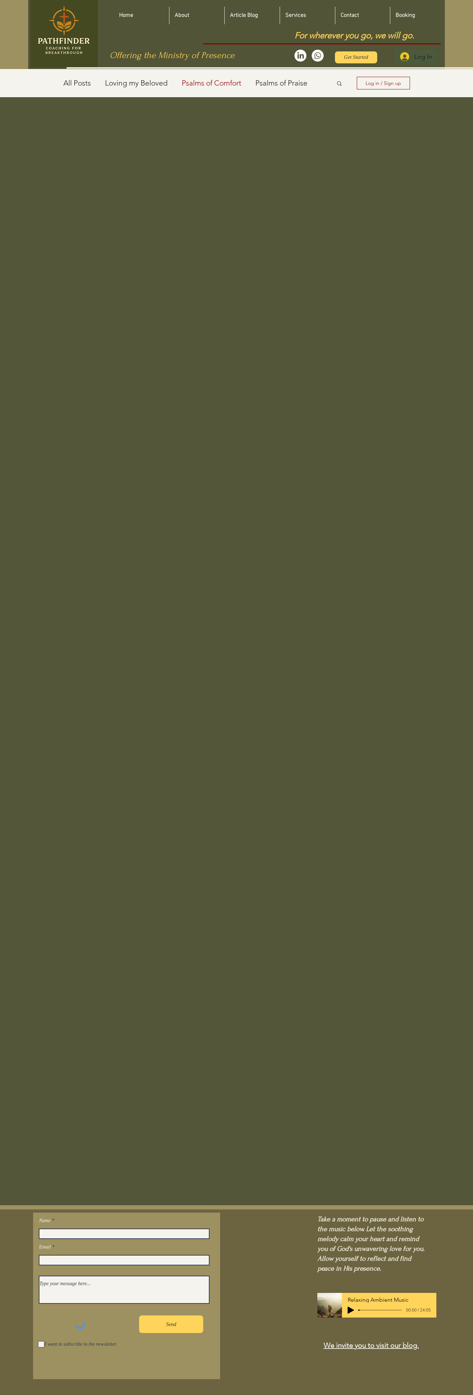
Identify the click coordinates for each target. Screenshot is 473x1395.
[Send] (171, 1324)
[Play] (351, 1310)
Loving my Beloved (136, 83)
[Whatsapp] (318, 56)
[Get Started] (356, 57)
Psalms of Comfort (211, 83)
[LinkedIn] (300, 56)
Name (45, 1220)
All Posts (77, 83)
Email (45, 1247)
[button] (339, 84)
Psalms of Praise (281, 83)
